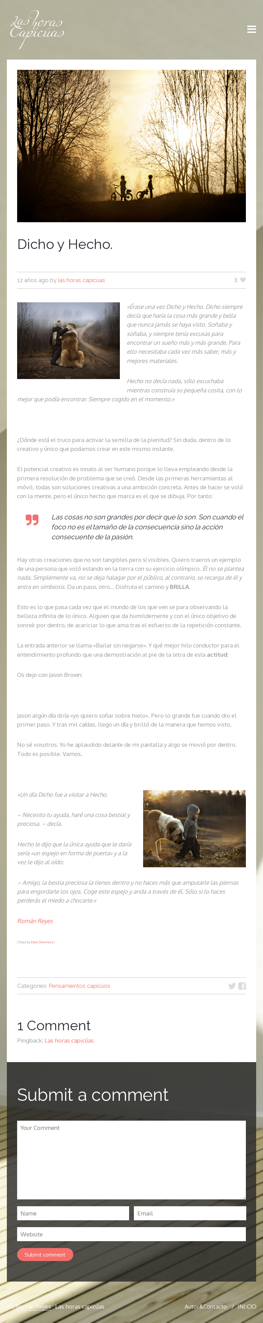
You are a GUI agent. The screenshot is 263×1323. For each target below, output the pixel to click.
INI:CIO (247, 1308)
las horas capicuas (81, 280)
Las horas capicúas (69, 1040)
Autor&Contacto (206, 1308)
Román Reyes (35, 920)
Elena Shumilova (42, 942)
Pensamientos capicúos (79, 985)
